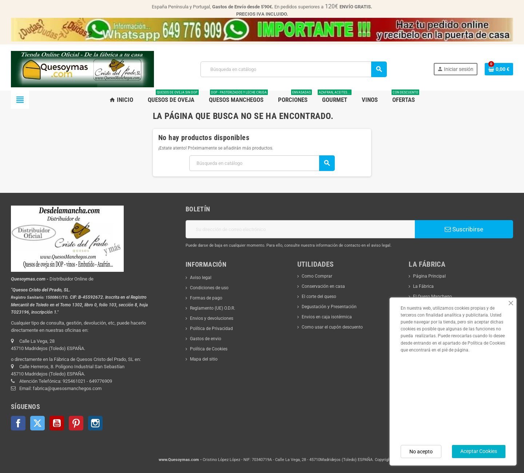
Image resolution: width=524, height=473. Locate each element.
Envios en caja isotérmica (327, 316)
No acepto (421, 451)
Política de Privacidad (211, 328)
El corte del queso (319, 296)
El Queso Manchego (432, 296)
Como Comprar (317, 276)
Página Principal (429, 276)
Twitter (37, 423)
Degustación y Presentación (329, 306)
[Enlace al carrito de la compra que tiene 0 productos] (499, 69)
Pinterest (76, 423)
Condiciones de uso (209, 287)
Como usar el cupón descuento (332, 327)
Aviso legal (200, 277)
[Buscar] (293, 69)
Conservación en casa (323, 286)
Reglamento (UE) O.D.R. (212, 308)
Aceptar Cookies (478, 451)
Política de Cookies (208, 348)
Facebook (18, 423)
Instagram (95, 423)
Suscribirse (464, 229)
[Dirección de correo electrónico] (300, 229)
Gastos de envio (205, 338)
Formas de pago (206, 298)
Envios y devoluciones (211, 318)
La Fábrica (423, 286)
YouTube (56, 423)
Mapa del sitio (204, 359)
